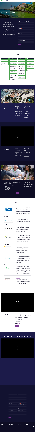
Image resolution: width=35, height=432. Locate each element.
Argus (17, 207)
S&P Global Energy (18, 278)
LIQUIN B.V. (17, 256)
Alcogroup (5, 233)
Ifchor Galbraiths (6, 244)
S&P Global (5, 276)
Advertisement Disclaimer (20, 425)
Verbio (5, 264)
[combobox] (22, 39)
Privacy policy (10, 425)
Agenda (1, 425)
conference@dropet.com (12, 34)
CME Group (6, 216)
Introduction (2, 424)
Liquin (5, 254)
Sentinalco (5, 224)
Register (19, 44)
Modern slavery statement (11, 424)
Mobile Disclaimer (19, 424)
